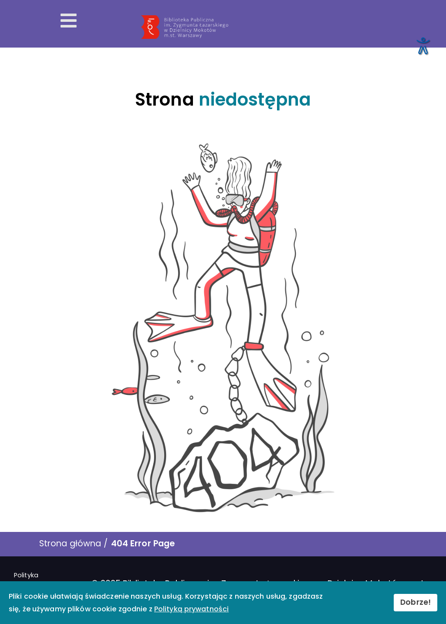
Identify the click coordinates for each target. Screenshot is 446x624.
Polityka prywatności (34, 580)
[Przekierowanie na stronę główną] (289, 27)
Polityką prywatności (191, 609)
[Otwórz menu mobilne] (68, 21)
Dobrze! (415, 602)
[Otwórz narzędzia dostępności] (422, 45)
